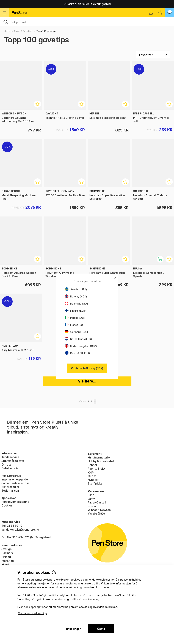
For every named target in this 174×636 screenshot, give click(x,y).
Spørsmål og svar (12, 461)
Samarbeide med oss (15, 483)
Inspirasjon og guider (15, 479)
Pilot (91, 495)
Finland (6, 557)
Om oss (6, 464)
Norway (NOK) (76, 296)
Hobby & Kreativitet (101, 461)
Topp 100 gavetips (46, 31)
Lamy (91, 498)
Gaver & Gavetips (23, 31)
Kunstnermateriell (99, 457)
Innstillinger (73, 629)
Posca (92, 506)
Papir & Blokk (96, 468)
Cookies (6, 505)
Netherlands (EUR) (78, 338)
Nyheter (93, 480)
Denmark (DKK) (76, 303)
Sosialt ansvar (10, 490)
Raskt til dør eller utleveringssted (87, 4)
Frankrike (7, 560)
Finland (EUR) (75, 310)
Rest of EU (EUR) (77, 353)
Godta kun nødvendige (32, 613)
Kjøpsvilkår (8, 498)
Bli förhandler (10, 487)
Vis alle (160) (96, 513)
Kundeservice (10, 457)
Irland (5, 564)
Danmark (7, 553)
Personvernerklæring (15, 501)
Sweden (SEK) (76, 289)
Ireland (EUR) (75, 317)
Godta (101, 629)
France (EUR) (75, 324)
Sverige (6, 549)
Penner (92, 465)
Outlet (92, 476)
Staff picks (95, 483)
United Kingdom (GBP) (81, 346)
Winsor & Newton (99, 510)
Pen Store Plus (11, 475)
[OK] (87, 21)
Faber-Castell (97, 502)
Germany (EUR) (76, 331)
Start (7, 31)
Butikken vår (9, 468)
